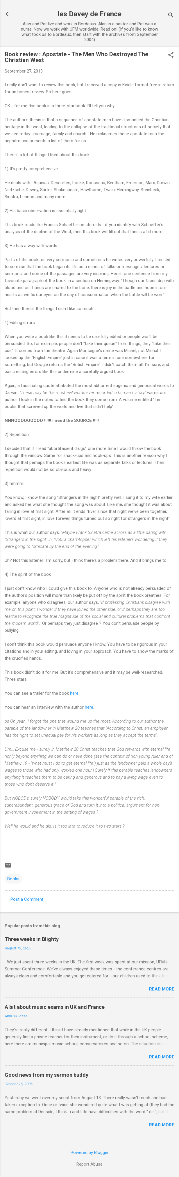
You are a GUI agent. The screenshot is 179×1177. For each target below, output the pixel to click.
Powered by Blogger (90, 1152)
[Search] (170, 16)
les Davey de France (89, 14)
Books (13, 879)
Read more (161, 989)
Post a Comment (26, 899)
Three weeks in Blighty (32, 939)
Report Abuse (89, 1164)
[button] (170, 55)
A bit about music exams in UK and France (55, 1007)
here (74, 693)
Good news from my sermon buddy (46, 1075)
